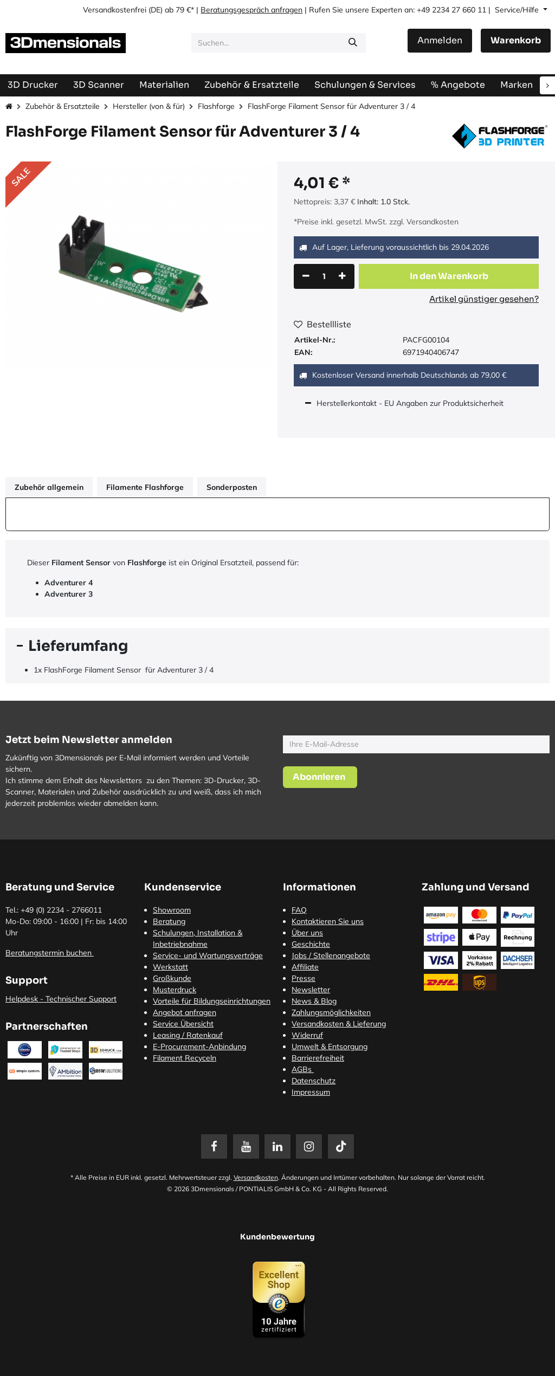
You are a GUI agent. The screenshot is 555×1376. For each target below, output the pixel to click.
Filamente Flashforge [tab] (145, 487)
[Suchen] (353, 43)
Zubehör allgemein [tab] (49, 487)
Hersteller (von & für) (149, 106)
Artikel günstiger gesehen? (484, 299)
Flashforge (216, 106)
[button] (449, 276)
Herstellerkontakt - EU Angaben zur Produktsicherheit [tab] (411, 403)
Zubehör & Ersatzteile (62, 106)
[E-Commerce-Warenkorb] (516, 41)
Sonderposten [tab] (231, 487)
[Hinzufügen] (342, 276)
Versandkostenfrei (114, 10)
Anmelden (439, 40)
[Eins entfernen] (306, 276)
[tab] (277, 646)
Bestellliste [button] (322, 324)
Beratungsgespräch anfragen (251, 10)
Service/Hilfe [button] (518, 10)
